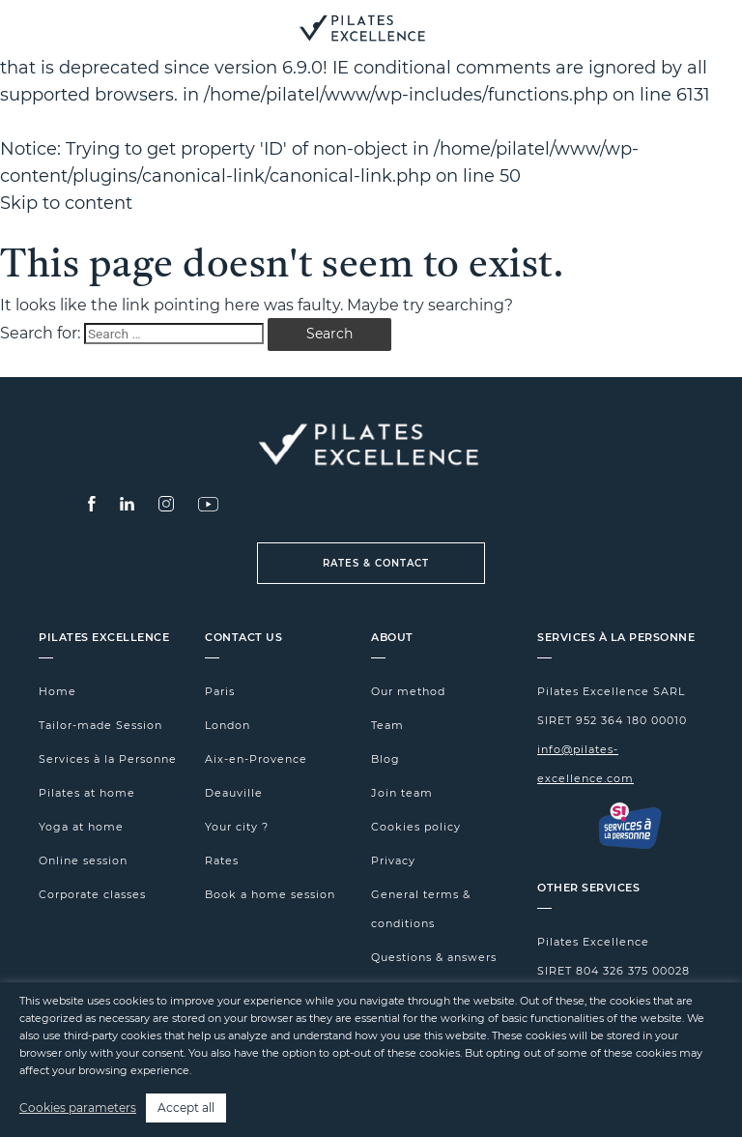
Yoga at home (81, 826)
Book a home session (270, 894)
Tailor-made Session (100, 725)
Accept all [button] (185, 1107)
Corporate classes (92, 894)
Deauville (234, 793)
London (227, 725)
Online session (83, 860)
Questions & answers (434, 957)
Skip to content (66, 203)
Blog (385, 759)
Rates (222, 860)
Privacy (393, 860)
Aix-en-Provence (256, 759)
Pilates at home (87, 793)
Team (387, 725)
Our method (408, 691)
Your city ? (237, 826)
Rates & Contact (376, 563)
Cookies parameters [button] (77, 1107)
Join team (402, 793)
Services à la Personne (108, 759)
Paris (220, 691)
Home (57, 691)
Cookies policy (416, 826)
